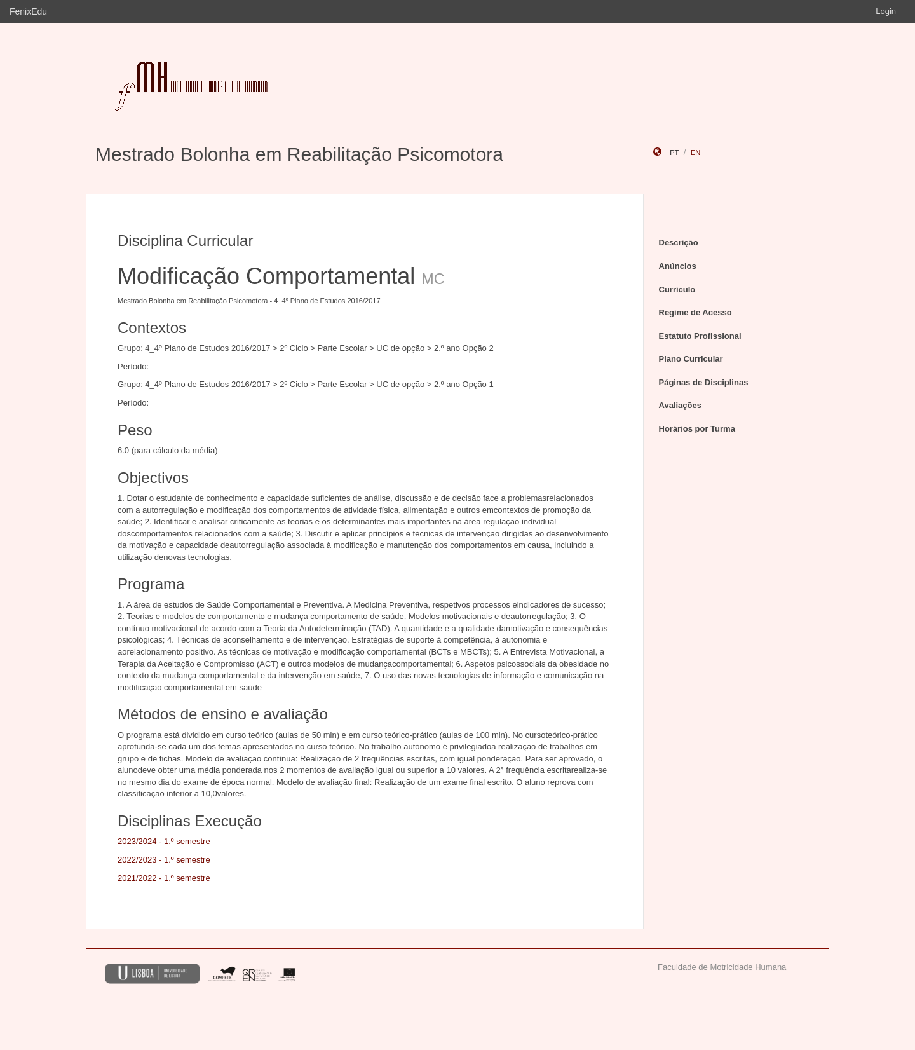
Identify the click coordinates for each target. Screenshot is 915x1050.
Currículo (677, 289)
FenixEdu (28, 11)
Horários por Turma (697, 428)
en (695, 152)
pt (674, 152)
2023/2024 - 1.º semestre (164, 841)
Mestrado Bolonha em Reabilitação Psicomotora (299, 154)
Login (886, 11)
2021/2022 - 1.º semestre (164, 878)
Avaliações (680, 405)
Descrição (678, 242)
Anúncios (677, 266)
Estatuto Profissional (700, 336)
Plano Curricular (691, 359)
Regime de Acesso (695, 312)
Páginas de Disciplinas (704, 382)
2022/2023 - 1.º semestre (164, 859)
